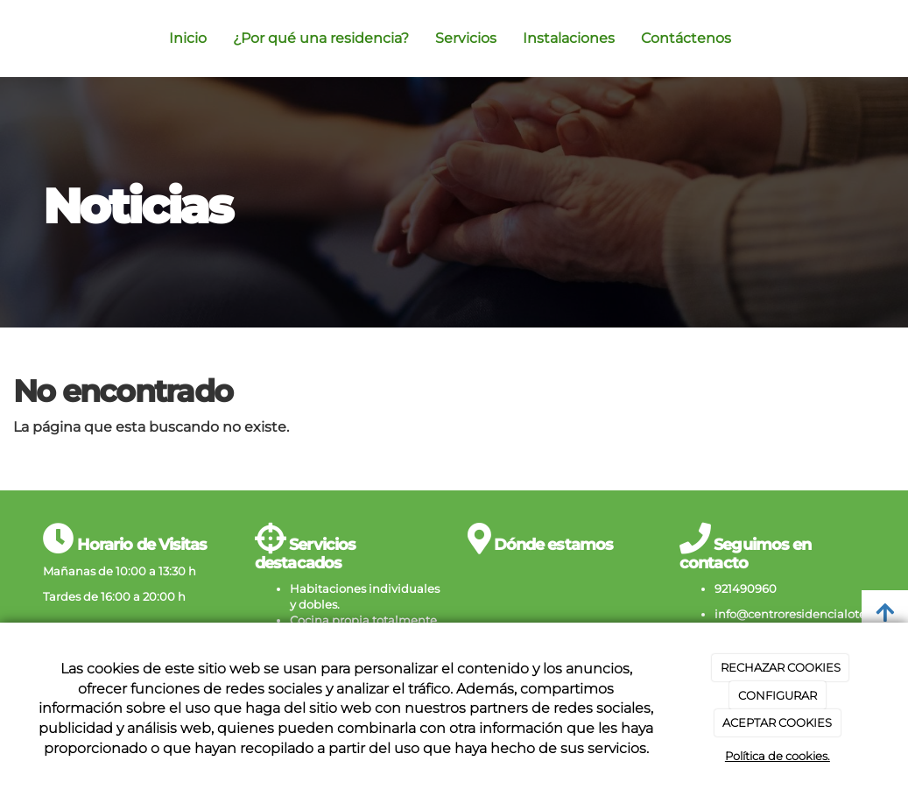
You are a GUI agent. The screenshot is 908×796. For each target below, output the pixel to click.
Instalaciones (569, 38)
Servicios (465, 38)
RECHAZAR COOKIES (781, 667)
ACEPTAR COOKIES (777, 722)
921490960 (745, 588)
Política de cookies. (777, 756)
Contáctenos (686, 38)
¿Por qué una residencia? (321, 38)
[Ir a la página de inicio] (38, 38)
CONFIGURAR (777, 695)
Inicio (188, 38)
